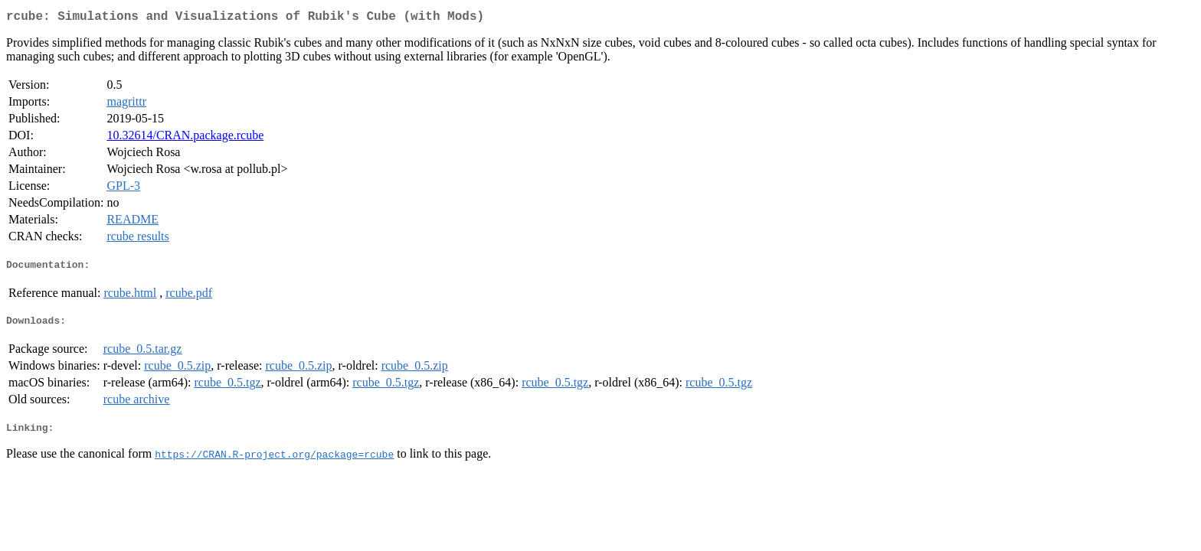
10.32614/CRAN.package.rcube (184, 138)
